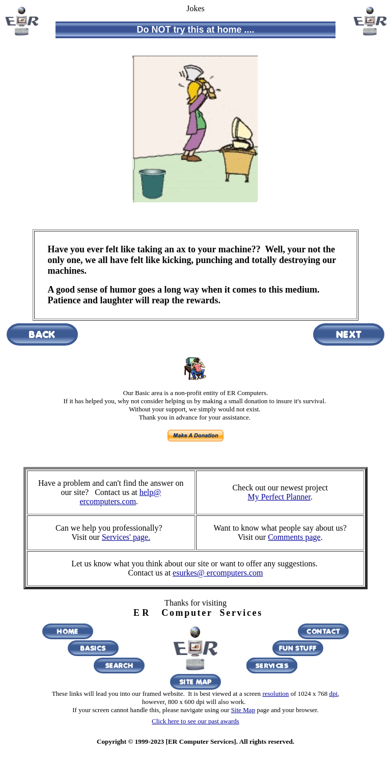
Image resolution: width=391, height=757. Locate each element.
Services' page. (126, 537)
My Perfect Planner (279, 496)
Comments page (294, 537)
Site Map (243, 710)
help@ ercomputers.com (120, 497)
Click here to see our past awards (195, 721)
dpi (333, 693)
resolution (275, 693)
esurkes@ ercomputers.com (218, 572)
